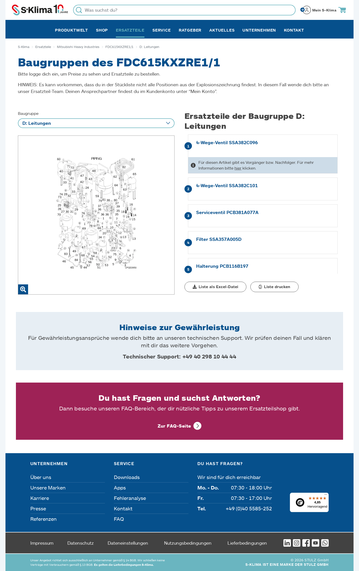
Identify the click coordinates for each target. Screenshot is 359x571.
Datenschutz (80, 543)
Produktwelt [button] (71, 30)
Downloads (127, 477)
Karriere (39, 498)
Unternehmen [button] (259, 30)
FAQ (119, 519)
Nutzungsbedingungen (188, 543)
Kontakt (294, 30)
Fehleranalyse (130, 498)
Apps (120, 487)
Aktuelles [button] (221, 30)
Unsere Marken (48, 487)
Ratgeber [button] (190, 30)
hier (237, 168)
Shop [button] (102, 30)
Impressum (41, 543)
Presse (38, 508)
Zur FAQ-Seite (174, 426)
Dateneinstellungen (128, 543)
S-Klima (23, 47)
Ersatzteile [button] (130, 30)
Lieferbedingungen (247, 543)
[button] (215, 287)
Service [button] (161, 30)
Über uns (40, 477)
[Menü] (326, 496)
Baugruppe (28, 113)
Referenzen (43, 519)
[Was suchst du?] (184, 10)
